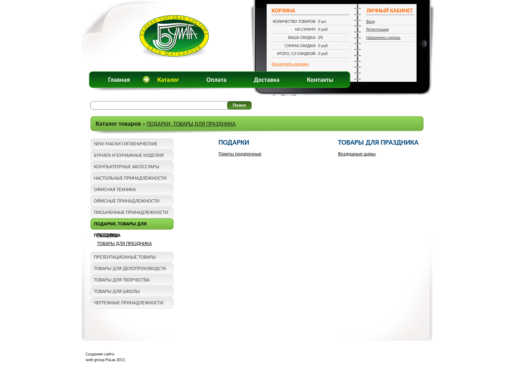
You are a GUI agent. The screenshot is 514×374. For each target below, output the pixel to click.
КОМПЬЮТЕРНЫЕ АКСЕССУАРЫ (126, 167)
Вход (370, 21)
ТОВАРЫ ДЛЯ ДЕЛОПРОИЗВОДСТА (130, 268)
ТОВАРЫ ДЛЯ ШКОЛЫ (117, 291)
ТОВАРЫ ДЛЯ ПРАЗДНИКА (124, 243)
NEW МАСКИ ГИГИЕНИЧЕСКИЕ (125, 144)
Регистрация (377, 29)
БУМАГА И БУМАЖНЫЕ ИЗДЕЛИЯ (128, 155)
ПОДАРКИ (107, 235)
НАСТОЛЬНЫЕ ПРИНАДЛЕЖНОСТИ (130, 178)
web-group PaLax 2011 (105, 359)
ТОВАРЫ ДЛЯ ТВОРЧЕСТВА (122, 280)
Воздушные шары (357, 154)
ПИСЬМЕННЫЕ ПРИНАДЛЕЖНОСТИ (131, 212)
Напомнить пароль (383, 37)
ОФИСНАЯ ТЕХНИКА (115, 189)
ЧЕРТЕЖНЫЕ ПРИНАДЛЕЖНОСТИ (128, 303)
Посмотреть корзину (290, 63)
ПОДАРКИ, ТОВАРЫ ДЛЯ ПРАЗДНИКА (191, 123)
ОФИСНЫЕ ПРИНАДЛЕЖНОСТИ (126, 201)
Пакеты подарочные (239, 154)
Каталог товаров (118, 124)
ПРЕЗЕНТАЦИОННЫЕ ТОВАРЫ (125, 257)
